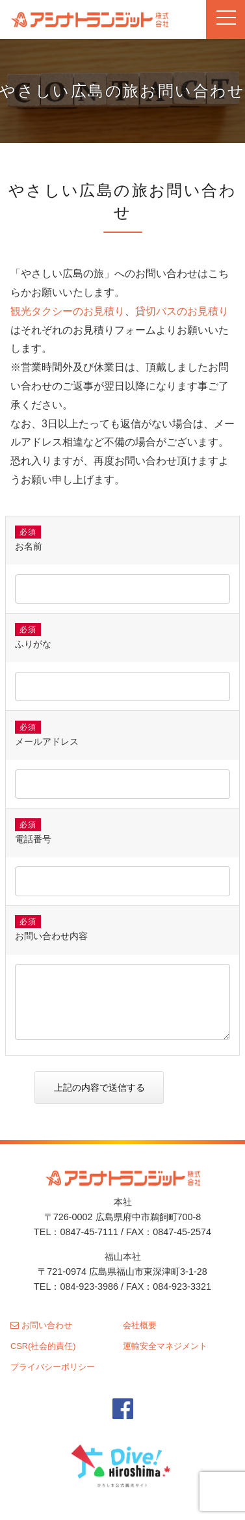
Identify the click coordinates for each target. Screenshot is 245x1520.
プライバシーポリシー (52, 1367)
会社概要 (140, 1325)
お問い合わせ (41, 1325)
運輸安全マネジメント (165, 1346)
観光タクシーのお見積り (67, 311)
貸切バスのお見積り (182, 311)
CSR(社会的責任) (43, 1346)
